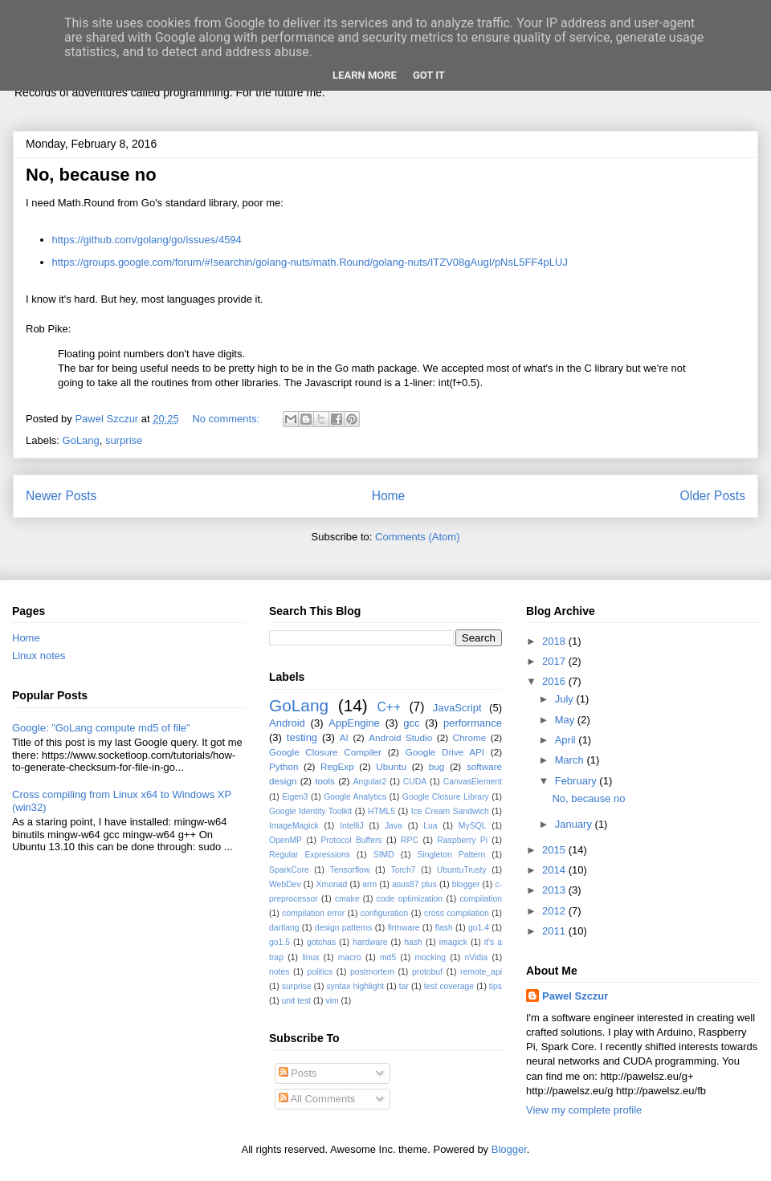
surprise (123, 440)
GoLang (81, 440)
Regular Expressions (309, 854)
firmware (404, 927)
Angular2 (370, 781)
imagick (453, 942)
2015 (555, 850)
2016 (555, 681)
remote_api (481, 971)
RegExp (337, 766)
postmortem (372, 971)
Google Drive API (445, 752)
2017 (555, 661)
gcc (411, 723)
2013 (555, 890)
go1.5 (279, 942)
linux (310, 957)
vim (331, 1000)
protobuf (427, 971)
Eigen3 (295, 796)
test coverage (449, 986)
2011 (555, 931)
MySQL (473, 825)
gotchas (321, 942)
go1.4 (478, 927)
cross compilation (456, 913)
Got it (429, 75)
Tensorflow (350, 869)
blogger (466, 884)
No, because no (91, 175)
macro (349, 957)
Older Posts (712, 496)
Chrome (470, 737)
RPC (409, 840)
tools (325, 781)
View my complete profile (584, 1110)
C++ (389, 707)
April (567, 740)
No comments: (227, 419)
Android (287, 723)
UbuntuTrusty (462, 869)
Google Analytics (355, 796)
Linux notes (39, 656)
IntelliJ (351, 825)
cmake (347, 898)
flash (444, 927)
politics (319, 971)
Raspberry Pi (462, 840)
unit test (296, 1000)
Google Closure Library (445, 796)
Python (283, 766)
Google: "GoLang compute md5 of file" (101, 728)
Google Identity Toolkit (310, 811)
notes (279, 971)
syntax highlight (355, 986)
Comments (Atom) (417, 537)
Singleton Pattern (451, 854)
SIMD (383, 854)
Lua (430, 825)
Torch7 (402, 869)
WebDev (285, 884)
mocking (430, 957)
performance (472, 723)
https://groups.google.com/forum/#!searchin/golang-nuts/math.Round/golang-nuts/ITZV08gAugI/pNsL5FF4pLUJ (310, 262)
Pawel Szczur (575, 996)
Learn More (364, 75)
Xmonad (332, 884)
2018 (555, 641)
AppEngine (354, 723)
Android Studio (400, 737)
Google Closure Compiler (325, 752)
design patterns (343, 927)
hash (413, 942)
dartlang (284, 927)
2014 (555, 870)
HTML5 (381, 811)
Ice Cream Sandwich (450, 811)
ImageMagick (294, 825)
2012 (555, 911)
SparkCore (289, 869)
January (575, 824)
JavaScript (457, 708)
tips (495, 986)
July (566, 699)
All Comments (317, 1099)
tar (404, 986)
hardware (370, 942)
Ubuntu (391, 766)
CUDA (414, 781)
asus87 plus (414, 884)
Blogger (509, 1149)
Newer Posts (61, 496)
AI (344, 737)
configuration (385, 913)
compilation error (313, 913)
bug (437, 766)
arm (369, 884)
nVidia (475, 957)
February (577, 781)
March (571, 760)
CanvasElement (472, 781)
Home (389, 496)
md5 (388, 957)
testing (302, 737)
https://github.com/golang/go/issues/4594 (147, 240)
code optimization (410, 898)
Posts (298, 1073)
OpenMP (285, 840)
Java (393, 825)
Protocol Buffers (350, 840)
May (566, 720)
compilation (480, 898)
